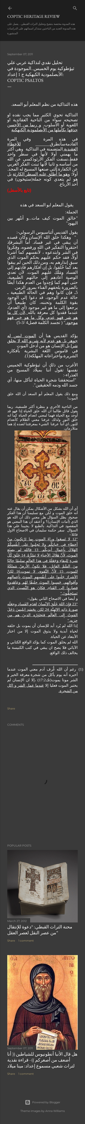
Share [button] (11, 708)
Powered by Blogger (42, 1102)
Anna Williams (55, 1111)
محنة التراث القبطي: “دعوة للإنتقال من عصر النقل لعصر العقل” (39, 930)
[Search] (75, 7)
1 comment (26, 940)
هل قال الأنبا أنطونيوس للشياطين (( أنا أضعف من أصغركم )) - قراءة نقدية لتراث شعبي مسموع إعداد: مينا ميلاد (42, 1060)
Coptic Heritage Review (33, 16)
